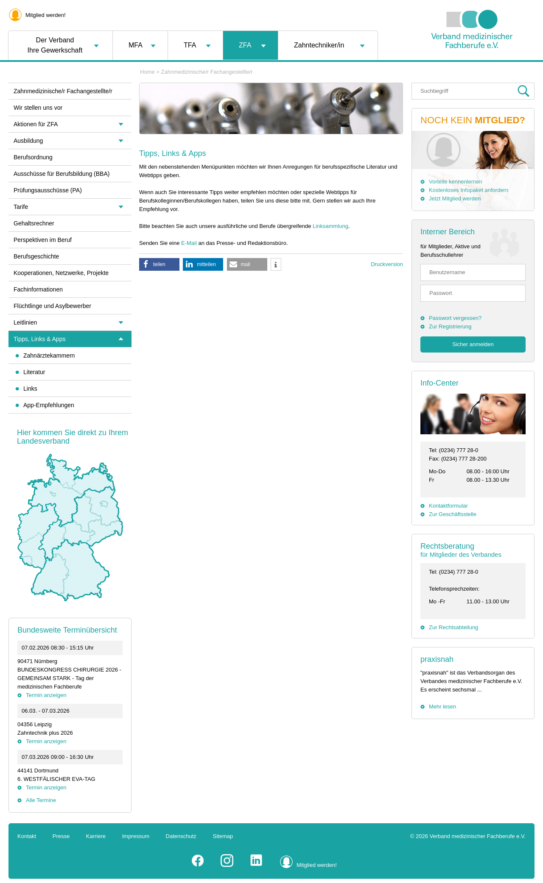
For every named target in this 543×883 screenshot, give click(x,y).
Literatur (34, 372)
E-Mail (189, 243)
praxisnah (436, 659)
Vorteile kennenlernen (455, 181)
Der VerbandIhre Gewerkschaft (55, 45)
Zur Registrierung (450, 326)
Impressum (135, 836)
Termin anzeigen (46, 695)
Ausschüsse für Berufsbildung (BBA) (61, 173)
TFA (190, 45)
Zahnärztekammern (49, 355)
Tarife (21, 206)
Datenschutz (181, 836)
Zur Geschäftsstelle (452, 514)
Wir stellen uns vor (38, 107)
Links (30, 388)
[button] (159, 264)
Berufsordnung (33, 157)
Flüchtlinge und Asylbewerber (52, 306)
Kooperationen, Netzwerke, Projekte (61, 272)
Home (147, 72)
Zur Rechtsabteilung (453, 627)
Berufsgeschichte (36, 256)
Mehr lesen (442, 706)
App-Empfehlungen (48, 405)
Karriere (96, 836)
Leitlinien (25, 322)
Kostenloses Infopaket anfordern (468, 190)
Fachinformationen (38, 289)
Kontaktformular (448, 506)
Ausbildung (28, 140)
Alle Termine (41, 800)
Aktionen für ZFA (36, 124)
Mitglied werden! (45, 15)
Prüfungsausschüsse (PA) (48, 190)
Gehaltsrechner (34, 223)
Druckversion (387, 264)
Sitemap (223, 836)
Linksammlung (330, 226)
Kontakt (26, 836)
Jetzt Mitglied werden (455, 198)
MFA (136, 45)
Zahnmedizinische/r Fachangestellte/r (207, 72)
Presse (61, 836)
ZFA (245, 45)
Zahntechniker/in (319, 45)
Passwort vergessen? (455, 318)
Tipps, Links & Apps (39, 339)
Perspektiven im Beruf (43, 239)
